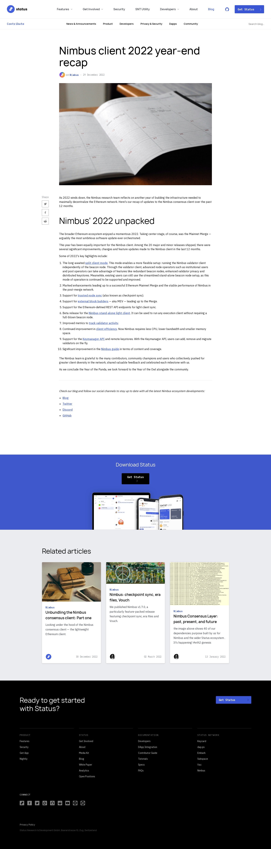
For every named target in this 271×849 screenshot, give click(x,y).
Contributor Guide (147, 752)
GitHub (67, 415)
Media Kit (84, 752)
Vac (199, 764)
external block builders (93, 301)
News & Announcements (81, 23)
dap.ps (201, 747)
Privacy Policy (27, 824)
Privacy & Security (151, 23)
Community (191, 23)
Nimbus (74, 75)
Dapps (173, 23)
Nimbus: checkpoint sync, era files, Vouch (135, 597)
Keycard (201, 741)
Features (64, 9)
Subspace (202, 758)
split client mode (96, 263)
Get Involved (93, 9)
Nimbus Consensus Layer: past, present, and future (196, 619)
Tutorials (143, 758)
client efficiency (106, 329)
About (193, 9)
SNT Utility (142, 9)
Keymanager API (94, 339)
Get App (24, 752)
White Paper (85, 764)
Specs (141, 764)
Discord (68, 409)
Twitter (67, 403)
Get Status (249, 9)
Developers (169, 9)
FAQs (141, 770)
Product (108, 23)
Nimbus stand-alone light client (109, 313)
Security (119, 9)
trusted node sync (90, 295)
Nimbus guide (110, 349)
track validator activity (103, 323)
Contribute (15, 24)
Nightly (23, 758)
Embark (201, 752)
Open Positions (87, 776)
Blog (211, 9)
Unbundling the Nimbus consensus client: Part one (68, 615)
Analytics (84, 770)
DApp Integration (147, 747)
